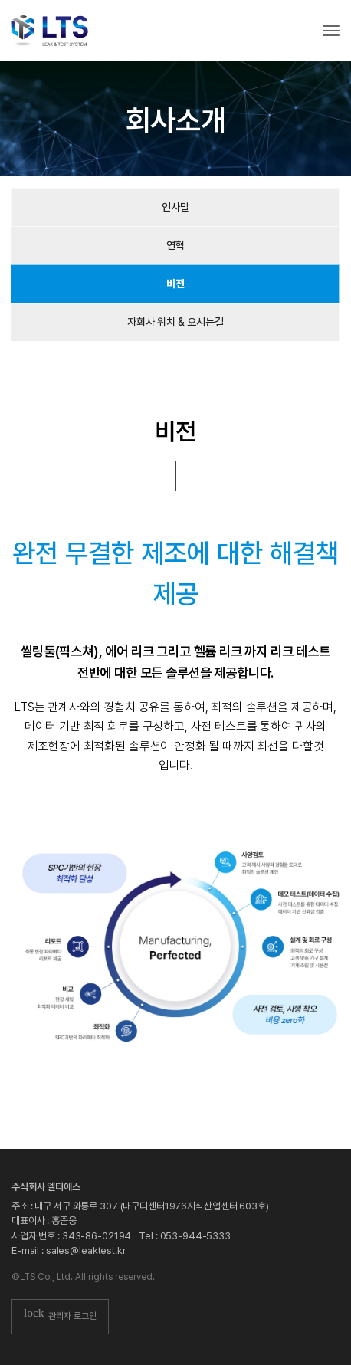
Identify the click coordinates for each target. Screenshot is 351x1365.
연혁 (175, 245)
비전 (175, 283)
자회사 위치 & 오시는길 (175, 322)
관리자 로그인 (60, 1316)
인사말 (175, 207)
